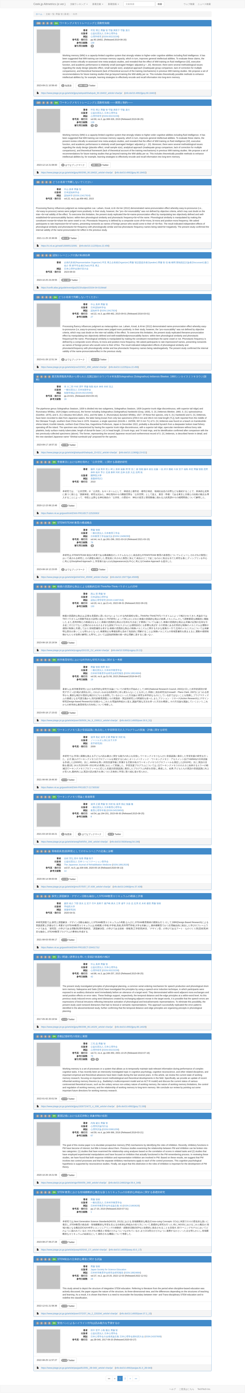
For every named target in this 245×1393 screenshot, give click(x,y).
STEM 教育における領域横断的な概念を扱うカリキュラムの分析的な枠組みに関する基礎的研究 (111, 1192)
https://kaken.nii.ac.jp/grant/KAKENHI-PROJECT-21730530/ (70, 787)
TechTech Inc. (204, 1389)
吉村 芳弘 (68, 858)
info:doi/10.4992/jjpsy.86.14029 (131, 1027)
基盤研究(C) (96, 478)
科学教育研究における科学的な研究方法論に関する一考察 (89, 659)
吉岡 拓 (139, 472)
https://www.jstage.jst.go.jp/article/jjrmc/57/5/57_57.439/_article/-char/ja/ (75, 886)
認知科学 (68, 195)
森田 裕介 (68, 903)
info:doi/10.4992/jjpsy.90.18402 (140, 93)
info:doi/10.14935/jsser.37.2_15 (135, 1313)
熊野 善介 (105, 667)
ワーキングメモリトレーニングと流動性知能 (85, 23)
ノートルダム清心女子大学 (104, 740)
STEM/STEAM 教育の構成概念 (74, 522)
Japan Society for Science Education (108, 1269)
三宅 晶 (94, 1043)
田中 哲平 (95, 1330)
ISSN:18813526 (120, 864)
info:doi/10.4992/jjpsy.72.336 (131, 1106)
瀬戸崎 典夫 (109, 903)
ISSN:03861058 (110, 1129)
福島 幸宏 (188, 469)
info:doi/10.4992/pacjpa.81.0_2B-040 (133, 1368)
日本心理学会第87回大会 (76, 268)
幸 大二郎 (68, 386)
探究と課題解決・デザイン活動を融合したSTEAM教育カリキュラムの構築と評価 (97, 896)
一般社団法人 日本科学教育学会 (106, 670)
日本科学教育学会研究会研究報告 (107, 673)
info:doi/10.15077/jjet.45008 (124, 577)
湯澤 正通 (105, 737)
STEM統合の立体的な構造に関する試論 (79, 1259)
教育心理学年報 (98, 810)
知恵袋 (66, 85)
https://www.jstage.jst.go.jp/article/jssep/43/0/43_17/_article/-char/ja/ (74, 1249)
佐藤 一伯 (158, 469)
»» (136, 1378)
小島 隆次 (105, 1330)
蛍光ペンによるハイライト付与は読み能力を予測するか (88, 1323)
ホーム (39, 14)
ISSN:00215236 (110, 36)
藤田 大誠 (95, 469)
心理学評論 (96, 1129)
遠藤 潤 (124, 469)
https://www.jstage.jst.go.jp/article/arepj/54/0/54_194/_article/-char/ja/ (74, 841)
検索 (160, 4)
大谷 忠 (129, 903)
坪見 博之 (95, 30)
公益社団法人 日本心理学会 (104, 33)
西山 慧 (94, 594)
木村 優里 (146, 903)
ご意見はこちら (186, 1389)
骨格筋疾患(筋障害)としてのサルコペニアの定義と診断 (82, 851)
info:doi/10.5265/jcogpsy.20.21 (126, 650)
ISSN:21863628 (131, 1205)
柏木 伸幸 (98, 386)
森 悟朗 (139, 469)
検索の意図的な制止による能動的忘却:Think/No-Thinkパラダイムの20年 (97, 586)
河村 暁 (121, 737)
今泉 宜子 (178, 469)
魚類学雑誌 (69, 393)
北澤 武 (137, 903)
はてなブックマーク (73, 165)
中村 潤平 (78, 386)
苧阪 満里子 (114, 30)
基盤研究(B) (70, 909)
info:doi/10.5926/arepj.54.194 (125, 841)
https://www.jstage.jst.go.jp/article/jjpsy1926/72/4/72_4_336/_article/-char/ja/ (78, 1106)
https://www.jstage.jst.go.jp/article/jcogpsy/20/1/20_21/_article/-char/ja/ (75, 650)
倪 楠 (168, 262)
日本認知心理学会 (99, 597)
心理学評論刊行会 (99, 1126)
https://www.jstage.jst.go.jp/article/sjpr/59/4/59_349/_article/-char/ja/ (73, 1182)
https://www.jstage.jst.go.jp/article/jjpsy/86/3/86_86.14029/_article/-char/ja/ (77, 1027)
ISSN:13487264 (115, 600)
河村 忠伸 (120, 472)
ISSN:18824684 (132, 673)
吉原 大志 (130, 472)
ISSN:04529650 (115, 810)
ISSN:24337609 (153, 1336)
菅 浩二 (131, 469)
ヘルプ (172, 1389)
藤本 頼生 (148, 469)
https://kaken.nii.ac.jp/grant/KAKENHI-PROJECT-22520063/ (70, 513)
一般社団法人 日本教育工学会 (105, 533)
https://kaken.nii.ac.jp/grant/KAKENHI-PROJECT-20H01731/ (70, 947)
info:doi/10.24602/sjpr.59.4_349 (124, 1182)
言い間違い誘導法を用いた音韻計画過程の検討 (83, 957)
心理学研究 (96, 36)
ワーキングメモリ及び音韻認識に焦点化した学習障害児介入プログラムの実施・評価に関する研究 (112, 730)
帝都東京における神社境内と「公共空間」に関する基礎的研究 (92, 462)
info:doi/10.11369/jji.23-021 (133, 452)
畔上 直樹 (115, 469)
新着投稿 (113, 4)
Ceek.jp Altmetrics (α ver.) (49, 4)
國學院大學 (96, 475)
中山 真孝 (68, 189)
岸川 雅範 (168, 469)
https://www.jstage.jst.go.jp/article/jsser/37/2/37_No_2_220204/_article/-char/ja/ (79, 1313)
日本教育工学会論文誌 (101, 536)
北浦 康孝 (110, 472)
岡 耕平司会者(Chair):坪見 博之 (84, 265)
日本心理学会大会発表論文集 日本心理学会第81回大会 (117, 1336)
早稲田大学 (69, 906)
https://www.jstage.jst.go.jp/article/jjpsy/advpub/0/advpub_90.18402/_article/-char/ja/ (81, 93)
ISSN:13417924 (82, 195)
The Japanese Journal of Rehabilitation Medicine (87, 864)
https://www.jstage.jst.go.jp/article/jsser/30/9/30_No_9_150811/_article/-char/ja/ (79, 720)
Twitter (86, 85)
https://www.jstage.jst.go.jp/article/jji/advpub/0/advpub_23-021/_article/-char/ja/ (79, 452)
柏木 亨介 (100, 472)
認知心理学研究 (98, 600)
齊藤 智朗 (198, 469)
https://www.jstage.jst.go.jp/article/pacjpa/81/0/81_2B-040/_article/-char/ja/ (77, 1368)
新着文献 (97, 4)
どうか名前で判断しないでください (73, 182)
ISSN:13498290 (121, 536)
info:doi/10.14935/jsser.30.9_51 (135, 720)
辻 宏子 (87, 903)
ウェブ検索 (189, 4)
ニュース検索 (204, 4)
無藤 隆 (129, 804)
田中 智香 (78, 858)
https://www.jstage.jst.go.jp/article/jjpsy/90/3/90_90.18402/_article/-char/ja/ (77, 172)
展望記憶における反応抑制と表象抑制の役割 (82, 1115)
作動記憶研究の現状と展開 (72, 1036)
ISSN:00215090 (84, 393)
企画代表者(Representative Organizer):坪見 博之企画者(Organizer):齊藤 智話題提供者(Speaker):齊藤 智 (114, 262)
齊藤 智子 (88, 858)
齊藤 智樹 (95, 530)
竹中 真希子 (97, 903)
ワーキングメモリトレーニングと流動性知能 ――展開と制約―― (96, 102)
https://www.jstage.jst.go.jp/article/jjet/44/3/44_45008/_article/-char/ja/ (74, 577)
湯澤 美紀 (95, 737)
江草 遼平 (120, 903)
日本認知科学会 (71, 192)
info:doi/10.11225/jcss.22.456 (94, 246)
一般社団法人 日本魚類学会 (77, 389)
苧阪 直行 (125, 30)
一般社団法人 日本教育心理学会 (106, 807)
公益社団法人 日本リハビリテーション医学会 (86, 861)
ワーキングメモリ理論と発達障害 (76, 796)
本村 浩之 (108, 386)
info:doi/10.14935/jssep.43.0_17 (125, 1249)
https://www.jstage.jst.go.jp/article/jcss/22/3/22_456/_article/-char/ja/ (74, 367)
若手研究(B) (96, 743)
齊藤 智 (104, 30)
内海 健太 (95, 1123)
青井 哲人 (105, 469)
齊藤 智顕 (88, 386)
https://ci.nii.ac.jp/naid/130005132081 (59, 246)
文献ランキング (79, 4)
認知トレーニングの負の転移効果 (71, 255)
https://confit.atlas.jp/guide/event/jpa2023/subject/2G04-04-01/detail (73, 287)
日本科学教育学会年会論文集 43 (106, 1205)
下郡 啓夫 (78, 903)
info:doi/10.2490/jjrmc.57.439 (127, 886)
